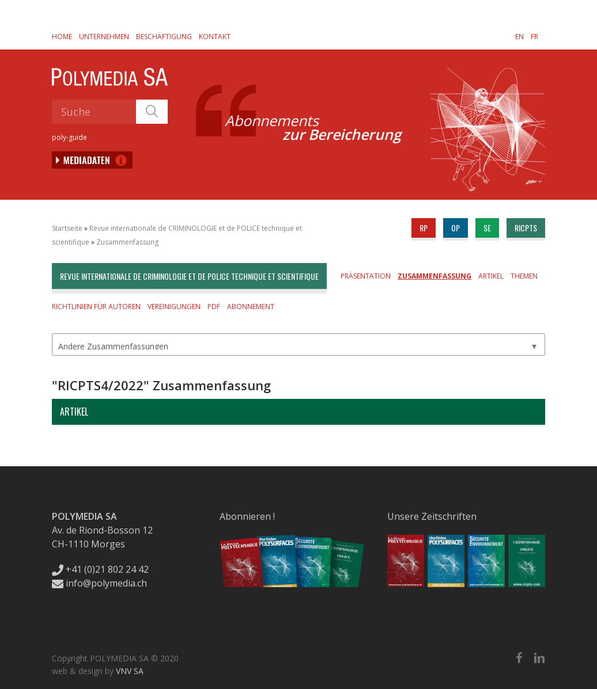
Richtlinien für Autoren (96, 306)
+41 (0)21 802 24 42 (100, 569)
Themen (524, 276)
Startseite (67, 228)
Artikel (491, 276)
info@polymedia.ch (99, 583)
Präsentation (366, 276)
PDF (213, 306)
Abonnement (250, 306)
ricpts (526, 228)
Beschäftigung (164, 36)
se (487, 228)
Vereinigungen (174, 306)
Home (62, 36)
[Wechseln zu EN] (519, 36)
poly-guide (69, 137)
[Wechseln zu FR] (534, 36)
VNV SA (129, 670)
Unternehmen (104, 36)
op (455, 228)
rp (424, 228)
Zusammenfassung (127, 242)
